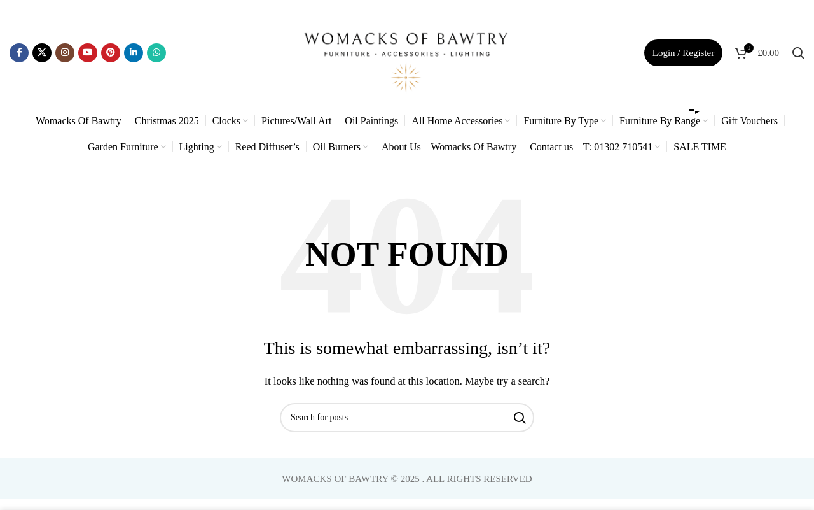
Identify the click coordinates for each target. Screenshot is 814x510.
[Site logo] (407, 51)
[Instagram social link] (64, 52)
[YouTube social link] (87, 52)
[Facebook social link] (19, 52)
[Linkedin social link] (133, 52)
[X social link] (42, 52)
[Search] (798, 53)
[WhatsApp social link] (156, 52)
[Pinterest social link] (110, 52)
